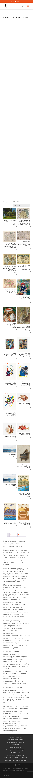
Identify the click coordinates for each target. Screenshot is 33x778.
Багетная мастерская (15, 737)
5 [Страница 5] (18, 535)
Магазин (13, 752)
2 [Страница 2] (10, 535)
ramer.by (21, 770)
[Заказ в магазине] (21, 205)
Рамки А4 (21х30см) (15, 747)
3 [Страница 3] (13, 535)
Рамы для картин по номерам (15, 750)
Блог (19, 752)
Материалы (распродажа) (15, 755)
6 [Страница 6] (21, 535)
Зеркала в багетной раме (16, 739)
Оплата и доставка (20, 757)
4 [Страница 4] (16, 535)
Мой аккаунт (8, 757)
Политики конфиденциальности (15, 760)
